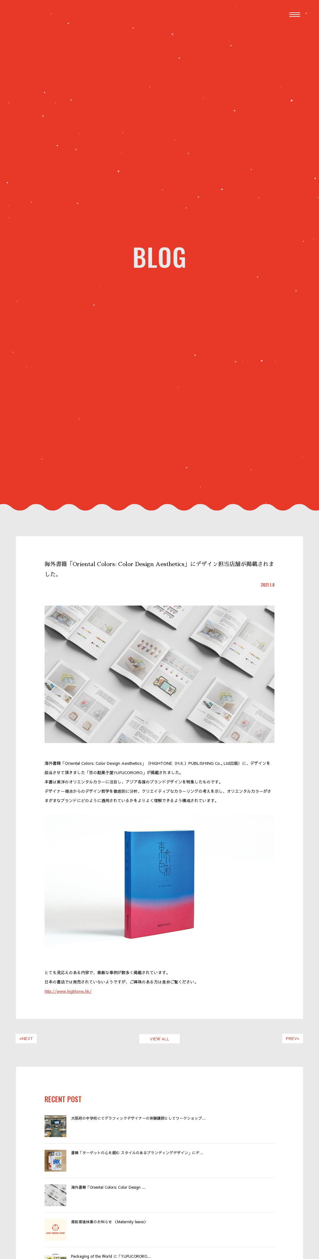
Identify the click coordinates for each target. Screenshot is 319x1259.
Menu (296, 11)
